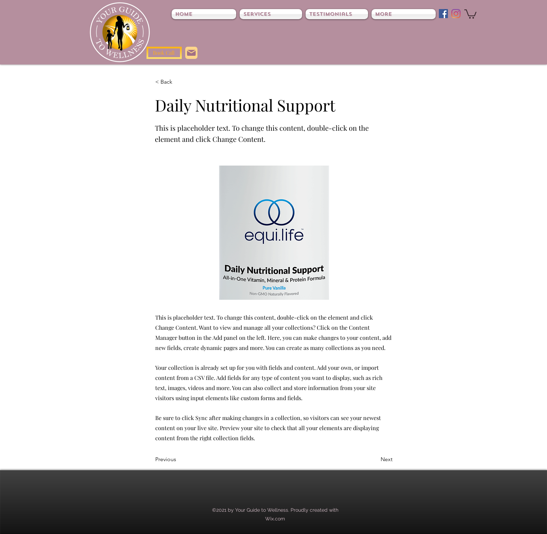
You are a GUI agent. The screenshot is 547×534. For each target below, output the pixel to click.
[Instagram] (455, 13)
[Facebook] (443, 13)
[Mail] (191, 53)
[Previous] (178, 459)
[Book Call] (164, 53)
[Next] (375, 459)
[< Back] (178, 82)
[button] (470, 13)
